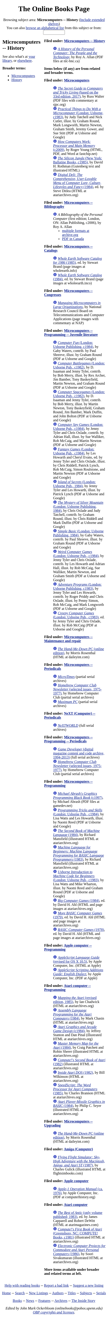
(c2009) (74, 146)
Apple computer (76, 1181)
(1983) (78, 853)
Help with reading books (22, 1285)
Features (44, 1301)
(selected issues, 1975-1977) (77, 689)
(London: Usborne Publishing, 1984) (78, 506)
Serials (101, 1293)
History (16, 80)
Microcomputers (23, 76)
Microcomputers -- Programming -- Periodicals (68, 739)
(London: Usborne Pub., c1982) (79, 365)
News (30, 1301)
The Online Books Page (54, 9)
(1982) (75, 1072)
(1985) (75, 1089)
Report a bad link (56, 1285)
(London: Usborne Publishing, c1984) (73, 345)
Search (20, 1293)
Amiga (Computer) (78, 1149)
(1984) (77, 181)
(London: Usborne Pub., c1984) (78, 427)
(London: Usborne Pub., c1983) (75, 615)
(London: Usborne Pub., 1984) (74, 484)
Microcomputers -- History (84, 41)
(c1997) (77, 795)
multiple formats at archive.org (75, 233)
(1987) (79, 1161)
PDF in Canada (73, 239)
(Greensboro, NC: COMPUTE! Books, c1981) (77, 1233)
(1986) (79, 1250)
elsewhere (24, 60)
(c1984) (75, 1029)
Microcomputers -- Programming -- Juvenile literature (71, 332)
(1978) (81, 930)
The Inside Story (83, 1301)
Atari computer (75, 1205)
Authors (58, 1293)
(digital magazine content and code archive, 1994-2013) (78, 753)
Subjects (86, 1293)
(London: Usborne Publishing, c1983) (77, 586)
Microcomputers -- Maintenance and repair (68, 639)
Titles (72, 1293)
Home (6, 1293)
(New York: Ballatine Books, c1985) (77, 160)
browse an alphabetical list (45, 28)
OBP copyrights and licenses (53, 1312)
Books (17, 1301)
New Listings (38, 1293)
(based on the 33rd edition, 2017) (78, 92)
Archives (60, 1301)
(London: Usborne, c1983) (78, 113)
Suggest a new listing (88, 1285)
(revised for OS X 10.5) (76, 959)
